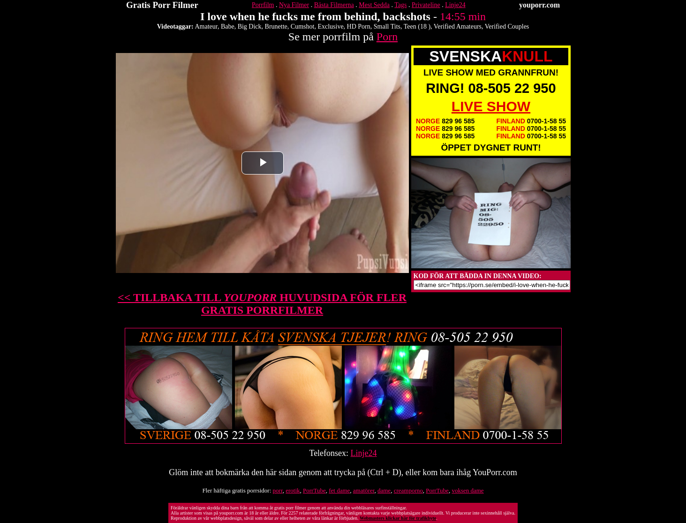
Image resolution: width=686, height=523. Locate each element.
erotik (293, 490)
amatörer (364, 490)
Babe (227, 26)
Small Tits (387, 26)
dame (384, 490)
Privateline (426, 4)
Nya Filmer (294, 4)
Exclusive (330, 26)
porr (278, 490)
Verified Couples (507, 26)
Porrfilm (263, 4)
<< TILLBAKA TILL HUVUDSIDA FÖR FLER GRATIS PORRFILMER (262, 303)
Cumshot (303, 26)
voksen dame (467, 490)
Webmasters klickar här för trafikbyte (398, 518)
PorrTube (314, 490)
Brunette (276, 26)
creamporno (408, 490)
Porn (387, 36)
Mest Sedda (374, 4)
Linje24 (455, 4)
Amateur (206, 26)
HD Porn (358, 26)
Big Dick (250, 26)
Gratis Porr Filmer (162, 5)
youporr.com (539, 5)
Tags (400, 4)
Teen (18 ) (417, 26)
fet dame (339, 490)
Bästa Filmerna (334, 4)
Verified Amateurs (458, 26)
